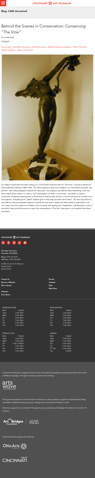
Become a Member (8, 282)
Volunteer (4, 291)
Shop (51, 285)
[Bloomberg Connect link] (3, 243)
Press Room (5, 295)
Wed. (4, 315)
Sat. (3, 323)
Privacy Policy (6, 266)
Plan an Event (6, 285)
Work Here (53, 288)
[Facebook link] (8, 243)
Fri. (3, 320)
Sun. (4, 325)
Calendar (52, 282)
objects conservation (25, 50)
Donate (51, 279)
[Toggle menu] (3, 3)
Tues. (4, 313)
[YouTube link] (25, 243)
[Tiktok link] (19, 243)
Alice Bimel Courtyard (21, 47)
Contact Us (5, 279)
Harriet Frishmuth (80, 47)
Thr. (3, 318)
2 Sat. (53, 348)
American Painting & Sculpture (59, 47)
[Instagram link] (14, 243)
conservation (6, 47)
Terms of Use (6, 269)
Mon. (4, 310)
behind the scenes (38, 47)
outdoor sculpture (8, 50)
